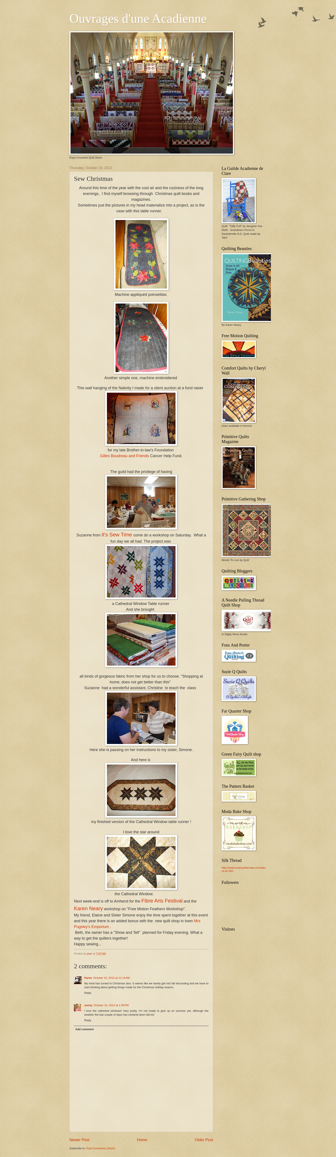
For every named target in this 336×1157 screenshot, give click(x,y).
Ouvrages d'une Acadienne (138, 18)
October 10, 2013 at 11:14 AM (111, 977)
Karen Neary (88, 908)
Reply (87, 992)
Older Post (204, 1140)
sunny (88, 1005)
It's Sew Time (118, 534)
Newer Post (79, 1140)
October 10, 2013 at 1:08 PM (111, 1005)
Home (142, 1140)
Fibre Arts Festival (162, 901)
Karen (88, 977)
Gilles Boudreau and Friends (124, 456)
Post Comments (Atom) (100, 1148)
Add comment (84, 1029)
